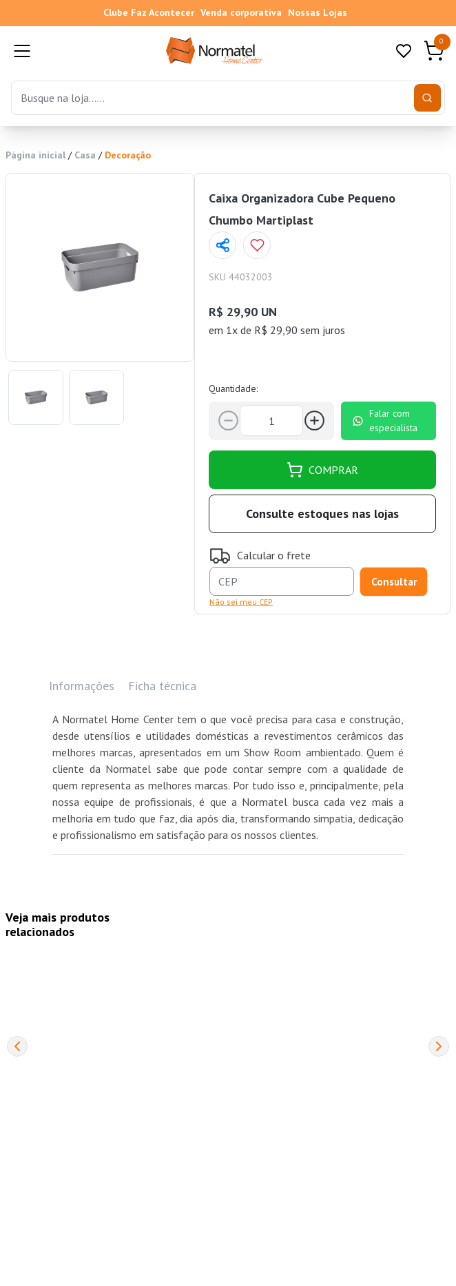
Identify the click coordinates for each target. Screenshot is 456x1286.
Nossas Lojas (317, 12)
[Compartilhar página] (222, 245)
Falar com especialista (384, 420)
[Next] (438, 1046)
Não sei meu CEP (241, 602)
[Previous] (17, 1046)
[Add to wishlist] (257, 245)
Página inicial (35, 155)
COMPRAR (322, 469)
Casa (85, 155)
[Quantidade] (271, 420)
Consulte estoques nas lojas (322, 513)
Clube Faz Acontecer (148, 12)
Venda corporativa (241, 12)
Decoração (128, 155)
